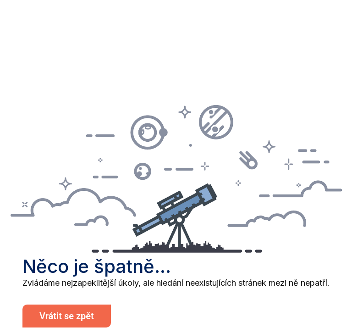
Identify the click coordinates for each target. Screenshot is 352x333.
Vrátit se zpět (66, 316)
